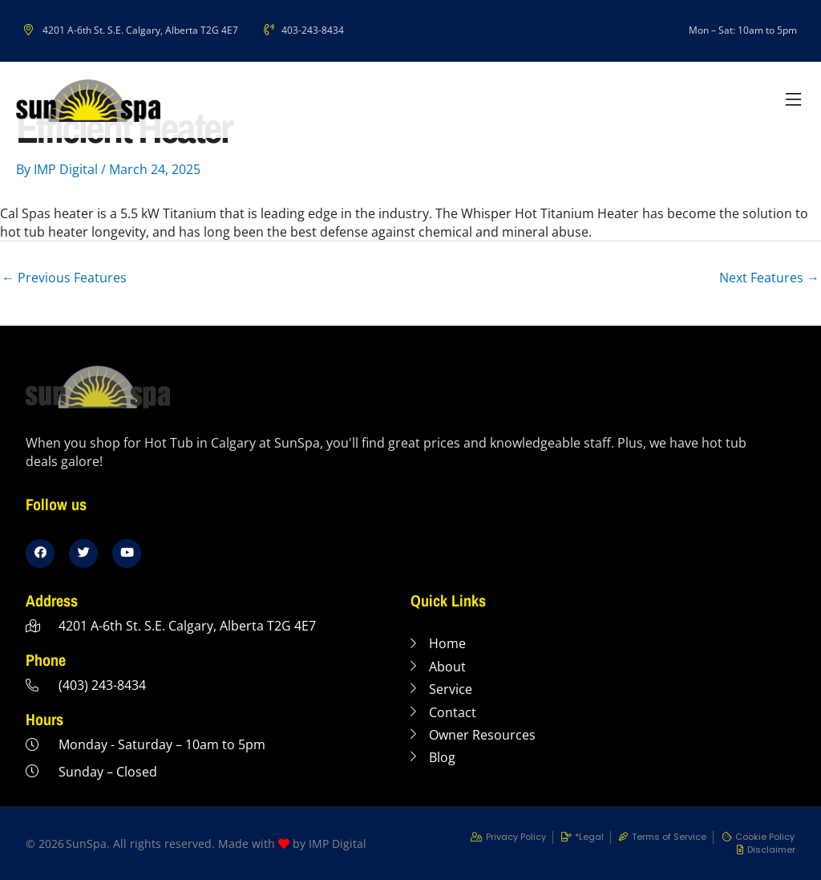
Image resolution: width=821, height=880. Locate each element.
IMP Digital (337, 843)
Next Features (769, 277)
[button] (793, 100)
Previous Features (64, 277)
